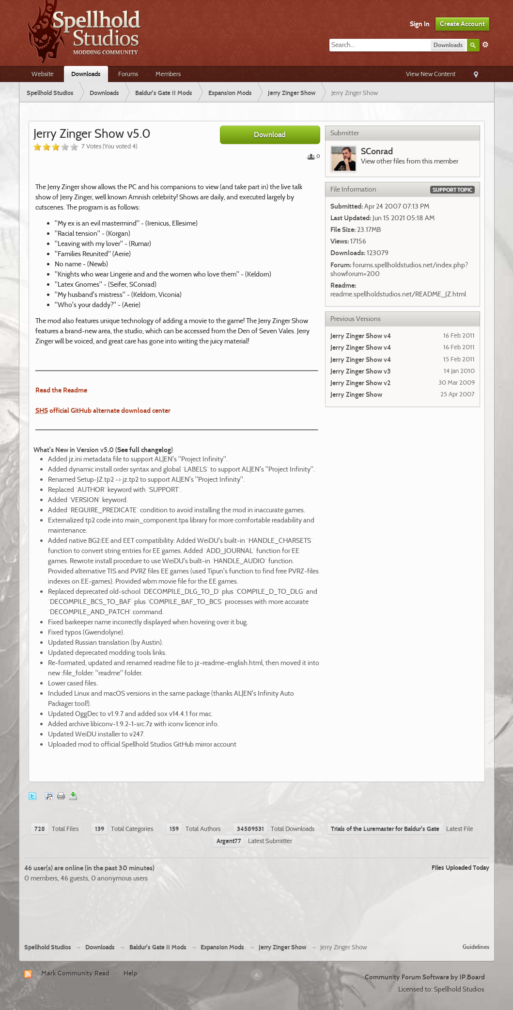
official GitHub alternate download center (103, 410)
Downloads (86, 74)
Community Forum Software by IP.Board (425, 977)
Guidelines (476, 946)
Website (42, 74)
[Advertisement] (256, 909)
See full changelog (144, 449)
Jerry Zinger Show (282, 947)
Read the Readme (61, 390)
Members (168, 74)
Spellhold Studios (47, 947)
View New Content (430, 74)
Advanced (485, 45)
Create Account (462, 23)
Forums (128, 74)
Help (131, 973)
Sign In (420, 23)
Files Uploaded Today (460, 867)
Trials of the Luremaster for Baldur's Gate (385, 828)
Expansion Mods (222, 947)
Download (270, 134)
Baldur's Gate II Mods (158, 947)
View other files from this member (409, 161)
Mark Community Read (75, 973)
